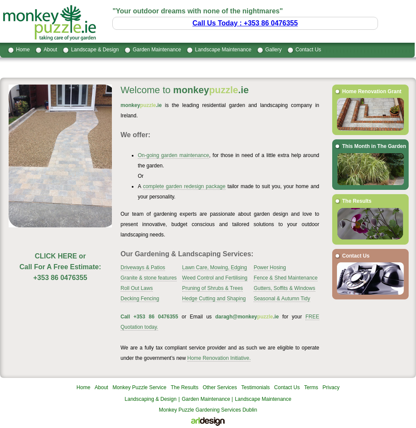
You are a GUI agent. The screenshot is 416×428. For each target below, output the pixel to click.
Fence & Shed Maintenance (286, 278)
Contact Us (308, 50)
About (50, 50)
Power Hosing (270, 267)
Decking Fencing (140, 299)
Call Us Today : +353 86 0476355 (245, 23)
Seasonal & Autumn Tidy (282, 299)
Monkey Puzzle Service (139, 387)
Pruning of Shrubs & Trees (212, 288)
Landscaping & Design (151, 399)
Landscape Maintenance (223, 50)
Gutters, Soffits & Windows (284, 288)
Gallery (273, 50)
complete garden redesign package (184, 186)
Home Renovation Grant (371, 91)
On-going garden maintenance (173, 155)
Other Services (220, 387)
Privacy (331, 387)
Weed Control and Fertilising (215, 278)
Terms (311, 387)
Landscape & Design (95, 50)
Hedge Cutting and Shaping (214, 299)
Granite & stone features (149, 278)
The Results (357, 201)
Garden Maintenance (157, 50)
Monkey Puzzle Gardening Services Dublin (208, 410)
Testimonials (255, 387)
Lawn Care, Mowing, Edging (214, 267)
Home (23, 50)
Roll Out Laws (137, 288)
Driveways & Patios (143, 267)
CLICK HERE (56, 256)
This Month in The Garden (374, 146)
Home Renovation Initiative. (219, 358)
